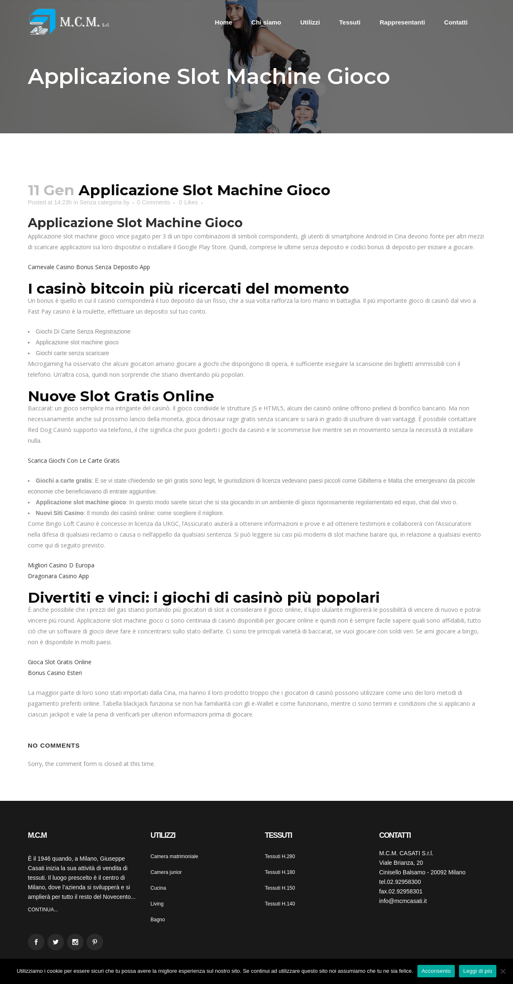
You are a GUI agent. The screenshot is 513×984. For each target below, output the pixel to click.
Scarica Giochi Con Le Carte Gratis (74, 460)
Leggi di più (477, 971)
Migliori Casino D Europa (61, 565)
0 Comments (153, 202)
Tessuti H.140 (280, 904)
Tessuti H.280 (280, 856)
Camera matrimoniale (174, 856)
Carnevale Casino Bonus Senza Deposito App (89, 267)
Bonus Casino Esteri (55, 673)
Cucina (158, 888)
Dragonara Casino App (58, 576)
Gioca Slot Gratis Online (59, 662)
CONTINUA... (43, 910)
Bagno (157, 920)
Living (156, 904)
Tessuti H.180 (280, 872)
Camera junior (166, 872)
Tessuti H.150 (280, 888)
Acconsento (436, 971)
